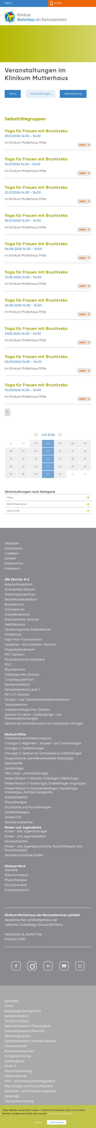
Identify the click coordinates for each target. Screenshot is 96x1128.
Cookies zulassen (56, 1122)
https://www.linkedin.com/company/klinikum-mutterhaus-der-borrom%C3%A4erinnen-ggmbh (48, 966)
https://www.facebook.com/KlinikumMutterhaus (16, 965)
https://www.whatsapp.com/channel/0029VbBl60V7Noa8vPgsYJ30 (80, 965)
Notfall (58, 3)
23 (48, 466)
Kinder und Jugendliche (23, 827)
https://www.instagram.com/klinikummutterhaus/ (32, 965)
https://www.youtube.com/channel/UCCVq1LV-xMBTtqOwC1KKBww (64, 966)
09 (48, 451)
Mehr (82, 145)
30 (48, 474)
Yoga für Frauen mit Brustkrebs (36, 131)
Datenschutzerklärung (60, 1114)
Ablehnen (38, 1122)
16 (48, 459)
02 (48, 443)
